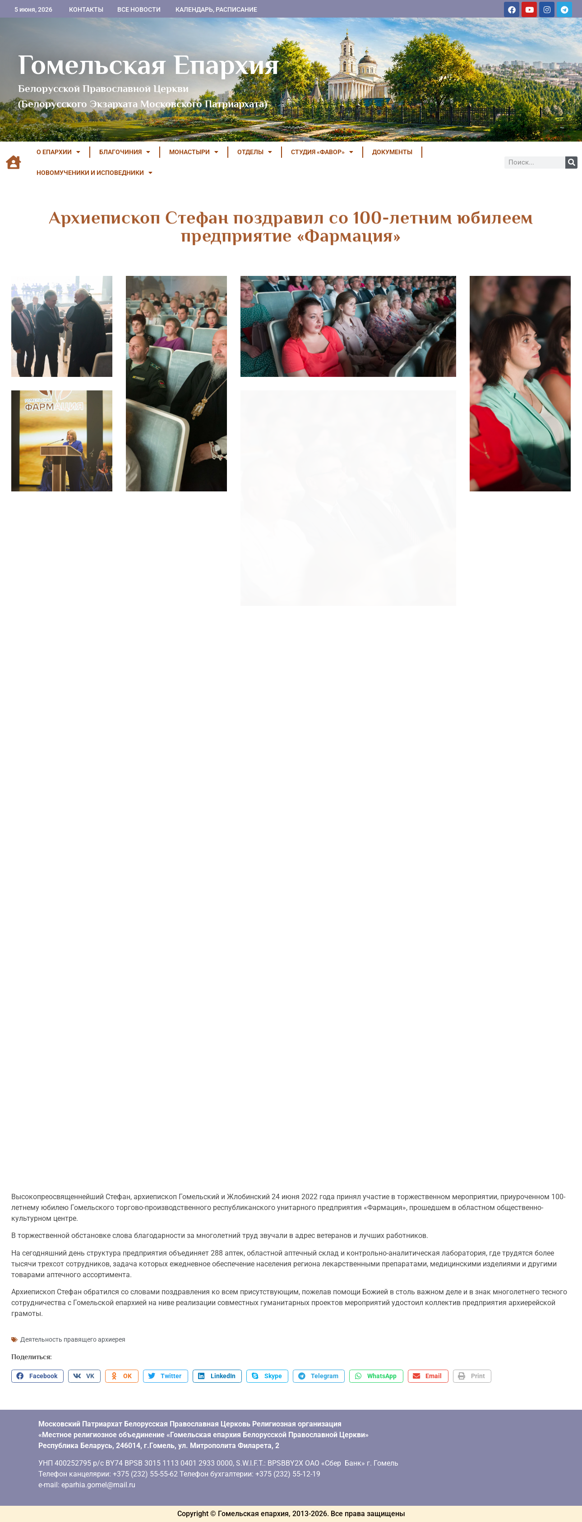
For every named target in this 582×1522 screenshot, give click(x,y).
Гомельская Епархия (148, 64)
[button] (37, 1376)
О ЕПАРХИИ (58, 152)
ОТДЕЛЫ (254, 152)
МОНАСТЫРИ (193, 152)
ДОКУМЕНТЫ (392, 152)
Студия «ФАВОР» (322, 152)
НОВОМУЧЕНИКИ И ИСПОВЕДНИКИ (94, 172)
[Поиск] (571, 162)
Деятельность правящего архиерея (72, 1339)
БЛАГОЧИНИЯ (124, 152)
